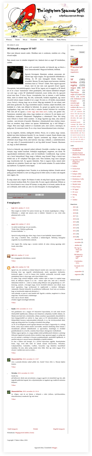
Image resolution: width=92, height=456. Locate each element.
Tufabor (74, 200)
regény (74, 85)
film (78, 90)
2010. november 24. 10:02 (26, 373)
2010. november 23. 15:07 (31, 359)
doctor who (74, 113)
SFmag (74, 194)
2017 (74, 216)
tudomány (73, 126)
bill (12, 255)
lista (72, 139)
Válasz (13, 218)
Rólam (25, 40)
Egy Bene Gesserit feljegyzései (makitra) (78, 161)
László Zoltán (76, 181)
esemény (75, 137)
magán (15, 197)
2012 (74, 231)
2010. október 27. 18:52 (22, 224)
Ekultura (50, 40)
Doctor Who (76, 157)
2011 (74, 234)
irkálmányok (78, 99)
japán (80, 118)
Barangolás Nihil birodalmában (77, 149)
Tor (73, 197)
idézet (81, 137)
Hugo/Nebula (75, 92)
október (77, 245)
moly (76, 139)
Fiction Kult (76, 169)
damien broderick (76, 135)
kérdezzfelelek (75, 133)
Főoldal (9, 40)
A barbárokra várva (78, 262)
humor (81, 130)
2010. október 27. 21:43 (21, 255)
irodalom (73, 107)
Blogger (54, 448)
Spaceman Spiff (77, 67)
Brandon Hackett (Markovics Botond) (78, 153)
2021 (74, 207)
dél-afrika (73, 118)
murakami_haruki (75, 122)
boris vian (73, 130)
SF (22, 197)
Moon (83, 133)
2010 (74, 237)
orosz (81, 113)
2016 (74, 219)
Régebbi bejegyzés (59, 429)
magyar (19, 197)
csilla (13, 267)
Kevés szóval (76, 176)
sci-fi (72, 111)
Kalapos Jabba (76, 174)
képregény (73, 120)
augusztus (78, 274)
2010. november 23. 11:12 (24, 309)
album (80, 124)
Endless (74, 166)
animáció (79, 111)
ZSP (83, 88)
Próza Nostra (61, 40)
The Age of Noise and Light (78, 249)
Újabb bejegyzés (13, 429)
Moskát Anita (76, 184)
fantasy (73, 96)
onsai (13, 224)
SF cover (75, 192)
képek (80, 94)
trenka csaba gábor (76, 116)
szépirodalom (78, 141)
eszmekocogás (75, 103)
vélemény (82, 126)
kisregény (73, 101)
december (78, 239)
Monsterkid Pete (16, 359)
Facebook (33, 40)
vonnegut (73, 124)
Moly (42, 40)
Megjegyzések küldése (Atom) (24, 433)
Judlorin (74, 171)
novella (82, 96)
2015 (74, 222)
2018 (74, 213)
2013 (74, 228)
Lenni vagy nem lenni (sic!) (36, 112)
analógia (80, 128)
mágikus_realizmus (76, 109)
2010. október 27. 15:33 (22, 208)
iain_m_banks (75, 105)
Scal (12, 208)
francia (81, 107)
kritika (74, 82)
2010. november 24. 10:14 (31, 391)
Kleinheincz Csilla (78, 179)
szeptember (78, 271)
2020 (74, 210)
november (78, 242)
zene (74, 128)
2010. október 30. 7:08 (22, 267)
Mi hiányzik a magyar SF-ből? (78, 256)
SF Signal (75, 189)
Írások (17, 40)
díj (84, 135)
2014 (74, 225)
